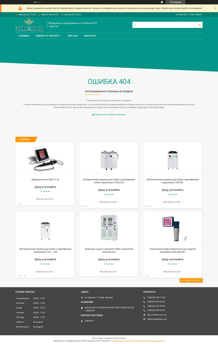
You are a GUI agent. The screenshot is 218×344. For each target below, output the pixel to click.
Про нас (73, 35)
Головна (24, 35)
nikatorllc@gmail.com (157, 319)
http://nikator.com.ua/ (157, 315)
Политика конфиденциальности (150, 341)
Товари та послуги (47, 35)
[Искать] (199, 25)
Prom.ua (122, 338)
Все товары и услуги (190, 280)
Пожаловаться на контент (123, 341)
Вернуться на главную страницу (110, 114)
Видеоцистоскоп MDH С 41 (45, 179)
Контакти (90, 35)
